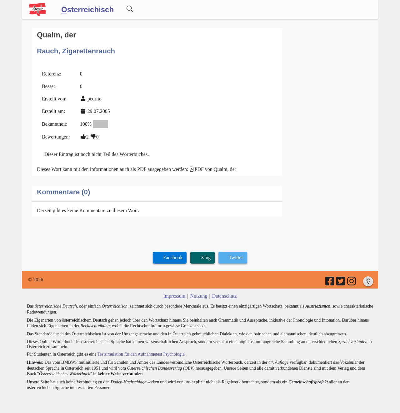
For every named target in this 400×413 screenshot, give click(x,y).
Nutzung (198, 296)
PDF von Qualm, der (215, 169)
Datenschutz (224, 296)
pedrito (95, 98)
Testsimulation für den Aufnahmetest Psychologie (141, 354)
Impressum (174, 296)
